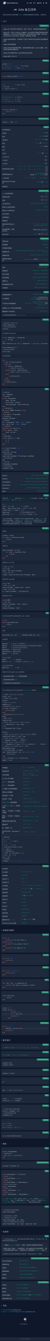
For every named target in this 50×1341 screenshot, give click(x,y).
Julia (20, 14)
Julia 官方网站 (7, 1310)
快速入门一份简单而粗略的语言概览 (14, 1312)
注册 (14, 1239)
